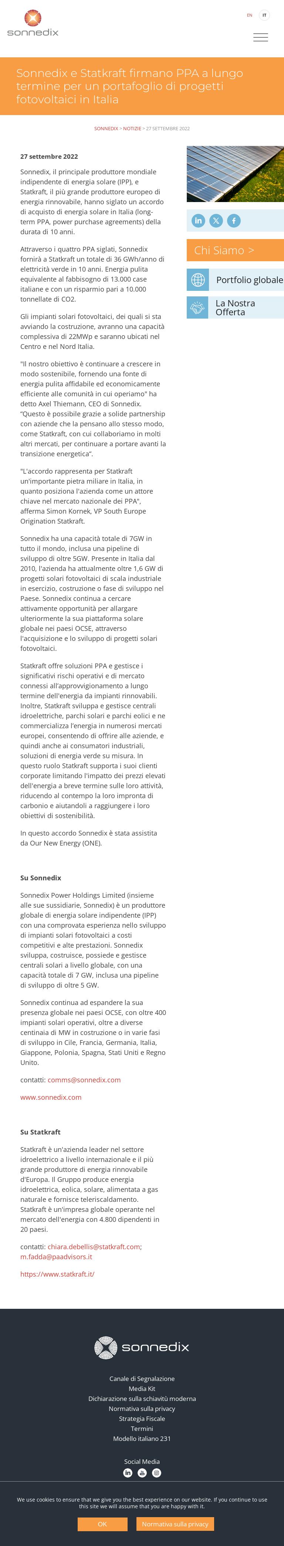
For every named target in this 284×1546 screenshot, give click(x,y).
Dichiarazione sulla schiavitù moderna (142, 1408)
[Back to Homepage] (142, 1357)
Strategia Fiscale (142, 1428)
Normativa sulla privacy (142, 1418)
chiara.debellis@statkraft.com (96, 1255)
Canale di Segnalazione (142, 1388)
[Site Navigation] (260, 38)
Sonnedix (106, 127)
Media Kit (142, 1398)
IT (264, 15)
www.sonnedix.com (53, 1106)
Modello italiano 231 (142, 1448)
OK (102, 1524)
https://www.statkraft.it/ (59, 1283)
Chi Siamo (221, 248)
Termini (142, 1438)
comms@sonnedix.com (86, 1089)
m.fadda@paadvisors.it (58, 1265)
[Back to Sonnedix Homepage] (33, 22)
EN (248, 15)
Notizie (132, 127)
